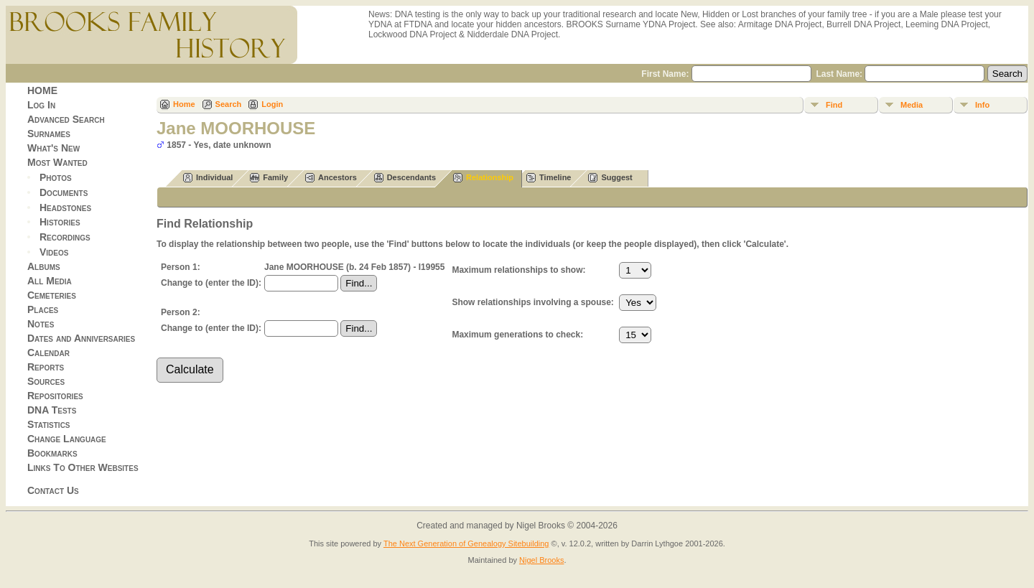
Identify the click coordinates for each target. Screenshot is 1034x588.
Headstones (65, 207)
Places (42, 309)
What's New (53, 148)
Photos (55, 177)
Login (272, 104)
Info (982, 105)
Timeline (548, 177)
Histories (59, 222)
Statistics (48, 424)
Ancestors (331, 177)
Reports (45, 367)
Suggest (610, 177)
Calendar (48, 352)
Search (228, 104)
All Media (49, 280)
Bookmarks (52, 453)
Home (184, 104)
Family (269, 177)
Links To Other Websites (83, 467)
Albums (43, 266)
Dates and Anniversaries (81, 338)
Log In (41, 105)
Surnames (48, 133)
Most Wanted (57, 162)
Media (911, 105)
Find (834, 105)
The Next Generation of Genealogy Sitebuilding (466, 543)
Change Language (66, 438)
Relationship (483, 177)
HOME (42, 90)
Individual (208, 177)
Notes (40, 324)
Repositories (55, 395)
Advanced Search (66, 119)
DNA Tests (51, 410)
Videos (53, 252)
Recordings (64, 237)
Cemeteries (51, 295)
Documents (63, 192)
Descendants (405, 177)
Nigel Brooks (541, 560)
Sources (46, 381)
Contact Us (53, 490)
